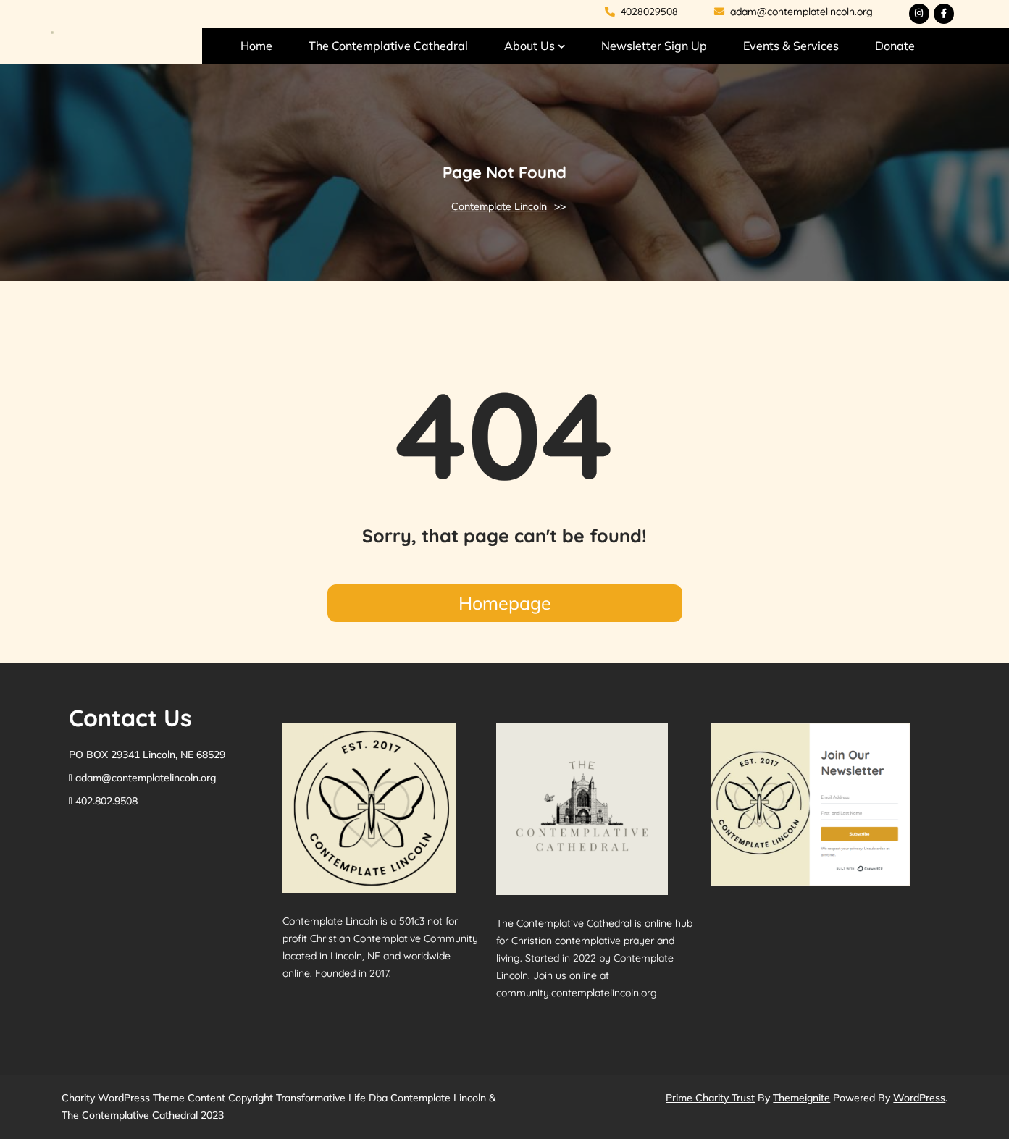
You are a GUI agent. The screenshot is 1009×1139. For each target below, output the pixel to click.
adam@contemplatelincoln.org (793, 11)
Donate (895, 45)
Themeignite (801, 1097)
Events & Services (791, 45)
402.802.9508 (106, 800)
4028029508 (641, 11)
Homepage (505, 603)
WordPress (919, 1097)
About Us (529, 45)
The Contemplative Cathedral (388, 45)
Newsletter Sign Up (654, 45)
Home (256, 45)
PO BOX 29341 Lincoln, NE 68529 (147, 754)
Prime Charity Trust (710, 1097)
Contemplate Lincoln (499, 206)
